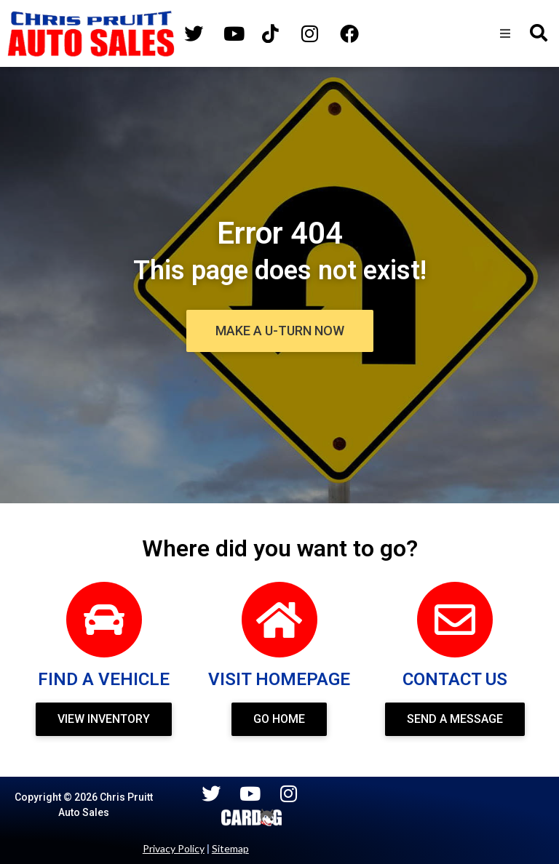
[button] (505, 33)
